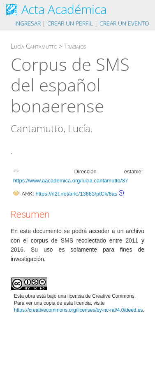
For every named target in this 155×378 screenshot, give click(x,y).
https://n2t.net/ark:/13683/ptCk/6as (76, 194)
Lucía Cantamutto (34, 46)
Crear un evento (124, 23)
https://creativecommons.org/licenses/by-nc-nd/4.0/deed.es (78, 310)
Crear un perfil (70, 23)
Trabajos (75, 46)
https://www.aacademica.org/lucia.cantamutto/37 (70, 180)
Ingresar (27, 23)
